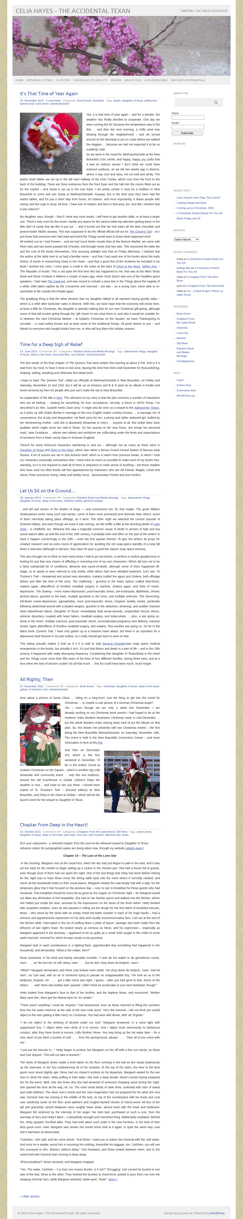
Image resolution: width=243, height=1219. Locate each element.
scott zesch (42, 103)
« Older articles (29, 1196)
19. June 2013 (28, 351)
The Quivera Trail (140, 231)
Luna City (182, 332)
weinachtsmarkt (59, 103)
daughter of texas (132, 100)
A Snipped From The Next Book (205, 285)
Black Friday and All (188, 218)
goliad (23, 689)
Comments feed (186, 390)
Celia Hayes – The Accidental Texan (73, 11)
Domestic (98, 100)
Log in (180, 380)
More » (113, 1179)
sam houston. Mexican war (104, 834)
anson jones (144, 831)
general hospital (93, 500)
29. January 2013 (30, 497)
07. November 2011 (32, 686)
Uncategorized (185, 361)
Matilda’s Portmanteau (188, 80)
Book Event (84, 100)
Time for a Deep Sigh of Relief (51, 344)
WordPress (217, 1213)
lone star (82, 834)
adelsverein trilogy (135, 351)
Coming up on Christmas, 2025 (195, 208)
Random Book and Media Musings (94, 351)
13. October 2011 (30, 831)
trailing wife (183, 268)
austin (117, 100)
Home (19, 80)
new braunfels (61, 354)
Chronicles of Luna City (90, 80)
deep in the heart (41, 354)
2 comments (53, 100)
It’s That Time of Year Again (49, 94)
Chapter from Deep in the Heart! (54, 825)
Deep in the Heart (128, 266)
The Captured (56, 281)
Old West (121, 831)
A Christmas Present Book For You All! (200, 213)
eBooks (116, 80)
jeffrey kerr (151, 100)
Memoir (181, 338)
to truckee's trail (38, 689)
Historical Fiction (39, 80)
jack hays (69, 834)
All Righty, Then (36, 679)
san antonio (78, 354)
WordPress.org (186, 395)
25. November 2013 (32, 100)
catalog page (133, 848)
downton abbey (73, 500)
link (99, 742)
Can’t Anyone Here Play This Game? (199, 197)
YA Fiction (63, 80)
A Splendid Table (156, 80)
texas (125, 834)
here (59, 397)
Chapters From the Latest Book (96, 831)
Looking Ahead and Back (192, 202)
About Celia (132, 80)
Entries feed (184, 385)
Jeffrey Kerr (149, 266)
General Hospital (113, 643)
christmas (109, 686)
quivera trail (27, 103)
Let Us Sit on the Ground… (48, 491)
